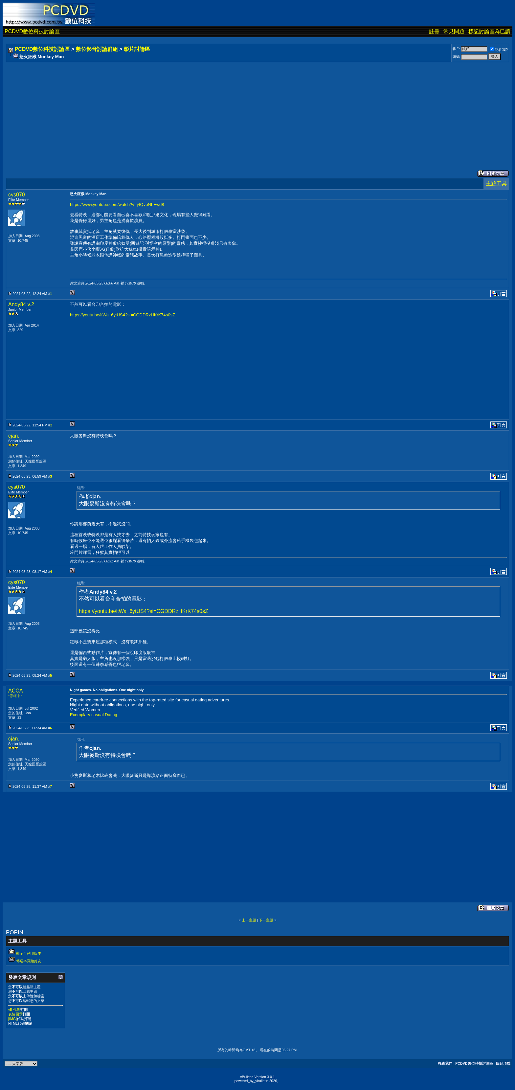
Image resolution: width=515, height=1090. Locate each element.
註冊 (434, 31)
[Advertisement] (204, 109)
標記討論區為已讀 (489, 31)
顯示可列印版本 (28, 953)
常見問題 (453, 31)
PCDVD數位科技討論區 (32, 31)
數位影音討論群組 (97, 49)
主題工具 (496, 183)
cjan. (13, 436)
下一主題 (266, 920)
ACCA (15, 690)
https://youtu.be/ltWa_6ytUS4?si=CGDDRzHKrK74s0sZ (122, 314)
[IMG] (12, 1019)
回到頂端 (503, 1063)
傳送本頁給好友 (28, 961)
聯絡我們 (445, 1063)
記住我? (499, 50)
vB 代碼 (14, 1009)
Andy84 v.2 (21, 304)
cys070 (16, 194)
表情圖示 (15, 1014)
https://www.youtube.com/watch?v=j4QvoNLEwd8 (117, 204)
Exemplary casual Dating (93, 714)
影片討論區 (137, 49)
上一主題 (249, 920)
